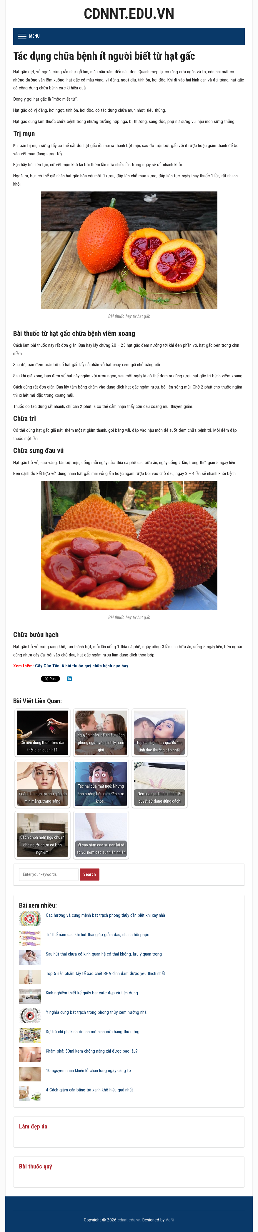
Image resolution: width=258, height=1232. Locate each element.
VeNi (170, 1220)
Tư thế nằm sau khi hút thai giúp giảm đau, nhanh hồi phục (97, 934)
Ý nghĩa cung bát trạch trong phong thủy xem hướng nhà (96, 1012)
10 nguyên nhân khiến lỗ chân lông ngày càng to (88, 1070)
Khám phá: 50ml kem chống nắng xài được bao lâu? (92, 1051)
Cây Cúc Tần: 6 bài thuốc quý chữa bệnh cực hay (81, 665)
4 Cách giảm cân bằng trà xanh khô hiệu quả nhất (89, 1090)
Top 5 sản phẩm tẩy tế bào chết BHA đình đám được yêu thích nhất (105, 973)
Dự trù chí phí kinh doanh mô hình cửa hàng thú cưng (92, 1031)
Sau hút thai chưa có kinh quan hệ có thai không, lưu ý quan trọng (104, 954)
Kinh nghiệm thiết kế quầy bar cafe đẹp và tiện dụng (92, 993)
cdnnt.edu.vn (129, 13)
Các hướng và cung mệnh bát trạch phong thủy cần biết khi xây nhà (105, 915)
